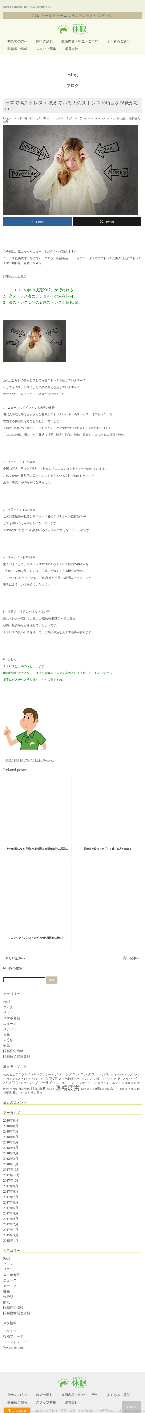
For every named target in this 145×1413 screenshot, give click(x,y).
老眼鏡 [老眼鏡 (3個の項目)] (105, 1089)
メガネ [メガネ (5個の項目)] (96, 1083)
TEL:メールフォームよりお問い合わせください (72, 15)
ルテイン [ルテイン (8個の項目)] (118, 1083)
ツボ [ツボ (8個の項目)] (96, 1078)
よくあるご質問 (118, 41)
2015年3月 (10, 1235)
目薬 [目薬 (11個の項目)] (34, 1089)
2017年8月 (10, 1191)
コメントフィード (16, 1342)
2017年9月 (10, 1186)
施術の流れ (44, 41)
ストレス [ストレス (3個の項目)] (26, 1079)
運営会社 (71, 49)
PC (76, 118)
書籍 (6, 1034)
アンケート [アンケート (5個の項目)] (47, 1074)
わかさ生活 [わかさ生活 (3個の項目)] (9, 1075)
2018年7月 (10, 1131)
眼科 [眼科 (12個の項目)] (42, 1089)
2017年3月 (10, 1219)
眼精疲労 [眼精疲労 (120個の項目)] (67, 1087)
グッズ (8, 1007)
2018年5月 (10, 1142)
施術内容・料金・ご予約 (79, 41)
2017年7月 (10, 1197)
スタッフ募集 (46, 49)
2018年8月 (10, 1126)
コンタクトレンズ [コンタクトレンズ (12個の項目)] (94, 1074)
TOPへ (131, 1407)
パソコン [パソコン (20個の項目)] (11, 1082)
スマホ (111, 118)
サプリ (8, 1012)
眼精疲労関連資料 (16, 1056)
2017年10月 (11, 1180)
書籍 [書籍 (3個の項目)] (127, 1083)
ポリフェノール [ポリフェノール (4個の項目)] (65, 1083)
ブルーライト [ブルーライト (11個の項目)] (45, 1083)
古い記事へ (131, 958)
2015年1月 (10, 1240)
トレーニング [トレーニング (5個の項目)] (108, 1078)
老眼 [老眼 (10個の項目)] (98, 1089)
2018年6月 (10, 1137)
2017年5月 (10, 1208)
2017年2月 (10, 1224)
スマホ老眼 (11, 1018)
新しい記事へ (15, 958)
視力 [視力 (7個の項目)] (16, 1092)
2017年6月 (10, 1202)
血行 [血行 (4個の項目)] (133, 1089)
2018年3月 (10, 1153)
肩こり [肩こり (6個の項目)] (114, 1089)
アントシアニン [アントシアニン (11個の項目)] (67, 1074)
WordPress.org (13, 1347)
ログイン (10, 1331)
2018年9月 (10, 1120)
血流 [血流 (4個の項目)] (127, 1089)
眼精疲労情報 (17, 49)
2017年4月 (10, 1213)
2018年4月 (10, 1148)
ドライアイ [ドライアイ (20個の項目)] (127, 1078)
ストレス (100, 118)
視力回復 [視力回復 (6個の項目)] (36, 1092)
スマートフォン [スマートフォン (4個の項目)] (83, 1079)
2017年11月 (11, 1175)
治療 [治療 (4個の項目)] (133, 1083)
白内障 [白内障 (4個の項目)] (13, 1089)
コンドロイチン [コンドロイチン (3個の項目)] (118, 1075)
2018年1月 (10, 1164)
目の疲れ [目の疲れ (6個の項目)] (24, 1089)
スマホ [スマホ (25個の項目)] (51, 1078)
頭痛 (6, 121)
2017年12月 (11, 1169)
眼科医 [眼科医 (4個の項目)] (51, 1089)
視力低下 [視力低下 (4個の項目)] (25, 1092)
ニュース (58, 118)
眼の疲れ (122, 118)
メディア (10, 1029)
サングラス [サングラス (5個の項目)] (13, 1078)
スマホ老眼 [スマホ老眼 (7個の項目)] (66, 1078)
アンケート (86, 118)
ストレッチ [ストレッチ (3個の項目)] (37, 1079)
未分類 (8, 1040)
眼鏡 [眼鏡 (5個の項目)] (83, 1089)
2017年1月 (10, 1229)
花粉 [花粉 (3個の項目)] (122, 1089)
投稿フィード (13, 1336)
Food (6, 1002)
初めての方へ (17, 41)
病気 (6, 1045)
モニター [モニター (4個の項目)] (106, 1083)
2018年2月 (10, 1158)
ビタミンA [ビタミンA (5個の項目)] (27, 1083)
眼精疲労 (134, 118)
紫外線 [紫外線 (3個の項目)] (90, 1089)
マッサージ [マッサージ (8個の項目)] (83, 1083)
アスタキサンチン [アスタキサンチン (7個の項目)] (27, 1074)
